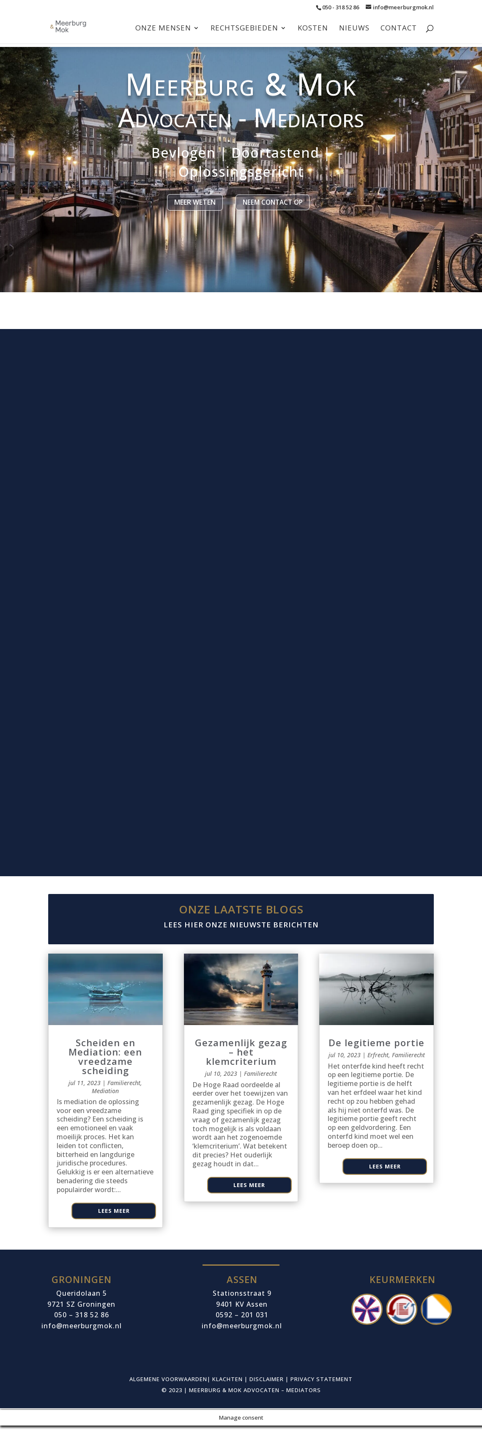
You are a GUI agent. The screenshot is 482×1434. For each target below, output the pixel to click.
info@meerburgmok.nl (242, 1334)
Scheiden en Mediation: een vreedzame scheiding (105, 1065)
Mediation (105, 1099)
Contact (399, 29)
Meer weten (189, 210)
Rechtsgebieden (244, 29)
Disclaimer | (269, 1388)
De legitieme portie (376, 1051)
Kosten (313, 29)
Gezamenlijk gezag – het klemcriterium (241, 1060)
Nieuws (354, 29)
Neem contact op (269, 210)
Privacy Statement (321, 1388)
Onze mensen (163, 29)
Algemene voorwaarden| (170, 1388)
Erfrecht (378, 1064)
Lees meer (114, 1219)
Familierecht (123, 1092)
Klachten (227, 1388)
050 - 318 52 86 (340, 7)
